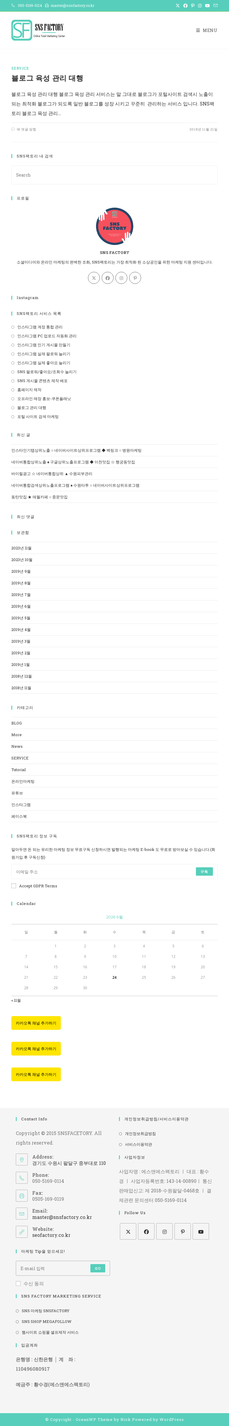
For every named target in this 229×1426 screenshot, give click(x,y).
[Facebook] (108, 278)
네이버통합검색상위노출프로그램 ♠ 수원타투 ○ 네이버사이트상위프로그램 (75, 485)
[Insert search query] (114, 175)
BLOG (16, 723)
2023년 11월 (21, 548)
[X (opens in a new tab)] (178, 6)
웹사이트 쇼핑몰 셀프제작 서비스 (50, 1332)
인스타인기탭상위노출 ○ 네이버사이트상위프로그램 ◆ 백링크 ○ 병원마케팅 (76, 450)
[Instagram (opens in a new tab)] (199, 6)
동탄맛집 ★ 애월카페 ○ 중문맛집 (39, 497)
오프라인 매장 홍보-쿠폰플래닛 (44, 398)
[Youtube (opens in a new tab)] (207, 6)
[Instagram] (121, 278)
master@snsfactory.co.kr (62, 1217)
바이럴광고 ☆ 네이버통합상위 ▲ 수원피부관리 (51, 473)
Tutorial (18, 769)
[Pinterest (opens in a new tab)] (192, 6)
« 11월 (16, 1000)
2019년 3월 (20, 641)
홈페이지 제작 (29, 389)
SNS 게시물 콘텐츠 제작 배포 (42, 380)
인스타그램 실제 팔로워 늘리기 (43, 353)
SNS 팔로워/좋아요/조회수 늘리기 (47, 371)
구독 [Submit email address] (204, 871)
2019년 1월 (20, 664)
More (16, 734)
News (17, 746)
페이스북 (19, 816)
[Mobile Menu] (207, 30)
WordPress (172, 1419)
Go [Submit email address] (98, 1268)
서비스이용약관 (138, 1144)
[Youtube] (201, 1231)
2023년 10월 (22, 559)
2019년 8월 (21, 583)
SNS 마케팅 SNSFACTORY (45, 1310)
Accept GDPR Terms (34, 886)
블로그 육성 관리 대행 (47, 78)
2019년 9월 (21, 571)
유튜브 (17, 793)
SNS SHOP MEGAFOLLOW (47, 1321)
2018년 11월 (21, 687)
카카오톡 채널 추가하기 (36, 1023)
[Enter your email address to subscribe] (114, 871)
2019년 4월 (21, 629)
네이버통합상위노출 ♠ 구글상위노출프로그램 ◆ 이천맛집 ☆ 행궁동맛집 (73, 462)
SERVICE (20, 68)
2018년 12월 (21, 676)
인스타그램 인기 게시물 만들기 (43, 344)
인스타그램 (21, 804)
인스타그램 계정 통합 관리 (40, 327)
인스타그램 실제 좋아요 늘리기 (43, 362)
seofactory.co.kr (51, 1235)
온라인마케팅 (23, 781)
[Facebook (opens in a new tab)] (185, 6)
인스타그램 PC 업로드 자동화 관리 (47, 335)
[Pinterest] (135, 278)
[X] (94, 278)
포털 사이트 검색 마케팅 (38, 416)
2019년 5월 (20, 618)
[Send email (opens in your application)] (215, 6)
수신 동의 (30, 1283)
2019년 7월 (21, 594)
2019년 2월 (20, 652)
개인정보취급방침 (140, 1133)
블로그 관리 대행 (31, 407)
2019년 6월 (21, 606)
